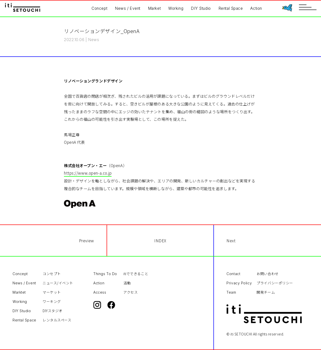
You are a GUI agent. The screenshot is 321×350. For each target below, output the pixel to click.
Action (256, 8)
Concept (99, 8)
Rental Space (230, 8)
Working (175, 8)
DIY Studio (201, 8)
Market (154, 8)
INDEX (160, 240)
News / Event (127, 8)
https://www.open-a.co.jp (88, 173)
